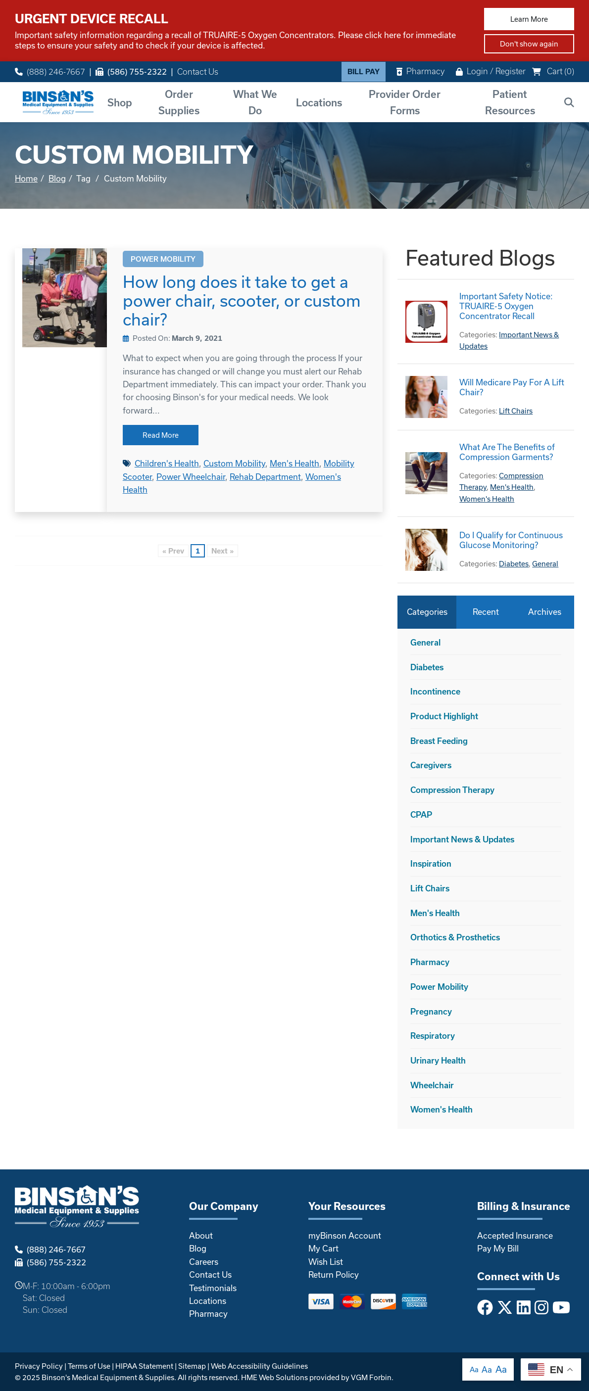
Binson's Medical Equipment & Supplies (108, 1377)
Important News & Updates (462, 839)
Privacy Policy (39, 1366)
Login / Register (491, 71)
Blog (57, 178)
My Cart (323, 1248)
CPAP (421, 814)
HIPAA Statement (144, 1366)
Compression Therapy (452, 789)
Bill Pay (363, 71)
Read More (161, 435)
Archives (544, 611)
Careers (203, 1261)
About (201, 1235)
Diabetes (514, 563)
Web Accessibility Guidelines (259, 1366)
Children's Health (167, 463)
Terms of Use (89, 1366)
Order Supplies (178, 102)
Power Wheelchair (190, 476)
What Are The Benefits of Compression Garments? (507, 452)
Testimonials (213, 1288)
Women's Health (486, 499)
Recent (486, 611)
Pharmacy (420, 71)
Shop (119, 102)
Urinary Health (438, 1060)
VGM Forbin (371, 1377)
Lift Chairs (516, 411)
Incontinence (435, 691)
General (545, 563)
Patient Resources (510, 102)
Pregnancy (431, 1011)
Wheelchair (432, 1085)
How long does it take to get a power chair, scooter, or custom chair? (242, 300)
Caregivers (430, 765)
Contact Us (197, 71)
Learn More (529, 19)
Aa (474, 1369)
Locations (319, 102)
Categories (427, 611)
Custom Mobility (234, 463)
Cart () (553, 71)
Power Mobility (163, 259)
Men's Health (294, 463)
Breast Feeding (439, 740)
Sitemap (192, 1366)
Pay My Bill (498, 1248)
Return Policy (333, 1274)
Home (26, 178)
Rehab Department (265, 476)
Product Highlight (444, 716)
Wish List (325, 1261)
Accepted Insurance (515, 1235)
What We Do (255, 102)
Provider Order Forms (405, 102)
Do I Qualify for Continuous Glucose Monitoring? (511, 540)
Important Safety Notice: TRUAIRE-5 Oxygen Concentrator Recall (506, 306)
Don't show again (529, 44)
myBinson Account (344, 1235)
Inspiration (430, 863)
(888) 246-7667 (50, 71)
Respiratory (432, 1035)
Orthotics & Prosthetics (455, 937)
